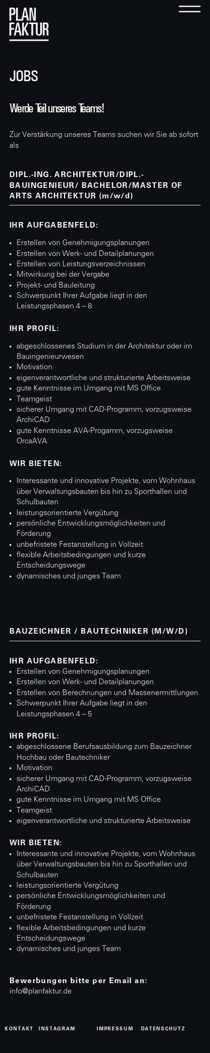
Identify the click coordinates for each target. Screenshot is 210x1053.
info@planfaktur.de (40, 991)
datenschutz (163, 1029)
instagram (57, 1029)
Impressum (115, 1029)
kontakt (19, 1029)
